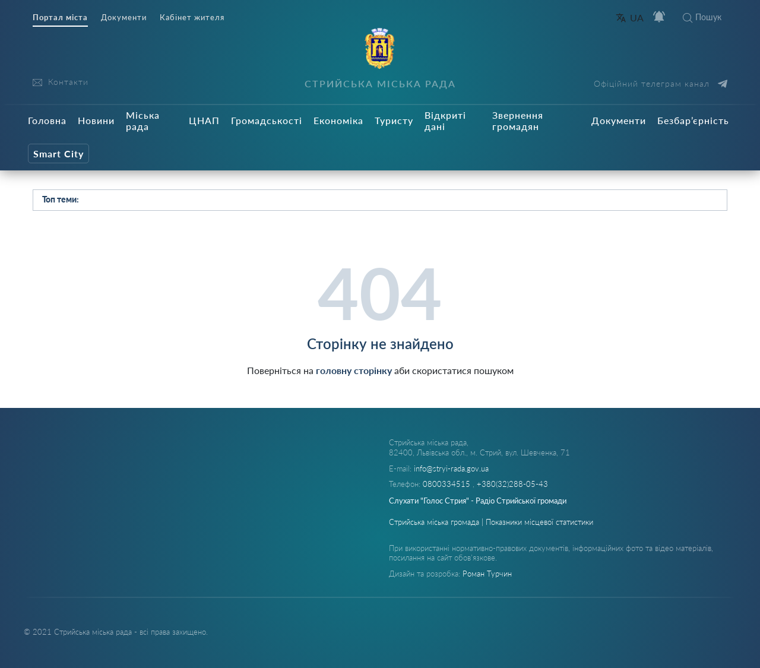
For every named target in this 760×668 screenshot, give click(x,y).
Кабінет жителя (192, 17)
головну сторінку (354, 370)
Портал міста (60, 17)
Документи (124, 17)
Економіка (338, 120)
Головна (47, 120)
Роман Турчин (487, 573)
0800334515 (448, 484)
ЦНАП (204, 120)
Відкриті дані (445, 120)
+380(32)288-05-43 (512, 484)
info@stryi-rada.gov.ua (451, 468)
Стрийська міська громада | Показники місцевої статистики (491, 522)
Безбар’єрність (693, 120)
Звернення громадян (517, 120)
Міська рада (143, 120)
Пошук (702, 17)
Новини (96, 120)
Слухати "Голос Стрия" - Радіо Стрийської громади (477, 500)
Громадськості (266, 120)
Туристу (394, 120)
